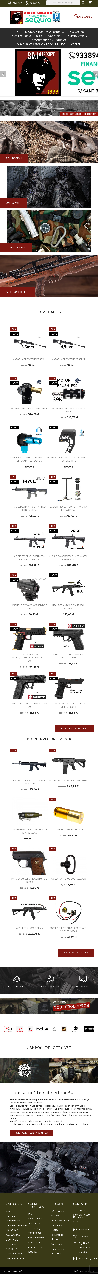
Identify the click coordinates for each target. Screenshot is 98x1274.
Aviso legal (34, 1223)
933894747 (18, 3)
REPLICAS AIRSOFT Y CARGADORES (44, 32)
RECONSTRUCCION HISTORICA (49, 40)
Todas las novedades (74, 728)
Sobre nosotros (36, 1237)
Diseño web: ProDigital (83, 1271)
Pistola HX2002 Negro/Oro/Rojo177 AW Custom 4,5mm (29, 657)
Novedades (84, 16)
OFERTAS (76, 44)
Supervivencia (16, 247)
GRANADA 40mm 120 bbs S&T (68, 830)
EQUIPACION (55, 36)
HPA (16, 32)
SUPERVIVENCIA (77, 36)
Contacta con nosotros (32, 1132)
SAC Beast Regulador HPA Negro (29, 408)
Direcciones (57, 1244)
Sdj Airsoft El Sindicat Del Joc (84, 1247)
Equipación (14, 158)
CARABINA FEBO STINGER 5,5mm (29, 359)
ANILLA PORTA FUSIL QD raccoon (68, 879)
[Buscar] (63, 2)
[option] (49, 72)
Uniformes (13, 203)
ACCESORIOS (77, 32)
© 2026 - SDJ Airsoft (13, 1271)
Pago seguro (35, 1242)
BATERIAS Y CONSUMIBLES (26, 36)
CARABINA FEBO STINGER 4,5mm (68, 359)
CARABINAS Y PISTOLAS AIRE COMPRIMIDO (40, 44)
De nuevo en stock (76, 952)
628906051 (84, 1229)
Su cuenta (59, 1204)
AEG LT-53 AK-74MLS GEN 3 (29, 928)
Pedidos (55, 1230)
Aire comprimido (17, 292)
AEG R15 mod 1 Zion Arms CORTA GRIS (68, 780)
